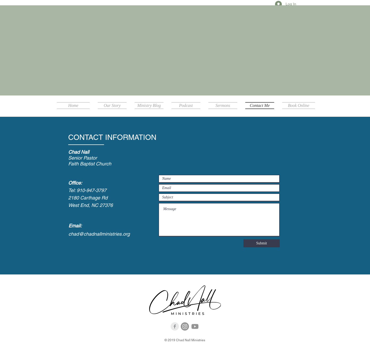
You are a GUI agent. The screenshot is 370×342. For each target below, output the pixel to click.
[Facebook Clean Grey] (175, 326)
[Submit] (261, 243)
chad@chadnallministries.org (99, 234)
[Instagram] (185, 326)
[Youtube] (195, 326)
